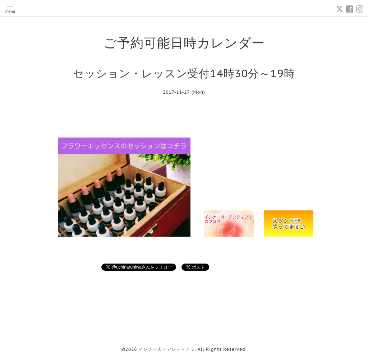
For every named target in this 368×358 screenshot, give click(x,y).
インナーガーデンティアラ (167, 349)
